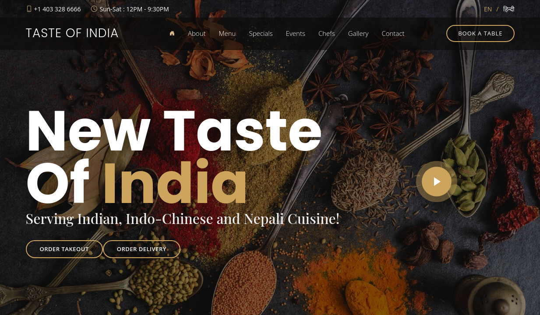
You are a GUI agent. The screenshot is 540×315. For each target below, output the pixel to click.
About (197, 33)
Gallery (358, 33)
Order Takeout (64, 249)
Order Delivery (141, 249)
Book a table (480, 33)
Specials (260, 33)
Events (295, 33)
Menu (227, 33)
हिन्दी (509, 9)
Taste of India (72, 33)
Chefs (326, 33)
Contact (392, 33)
